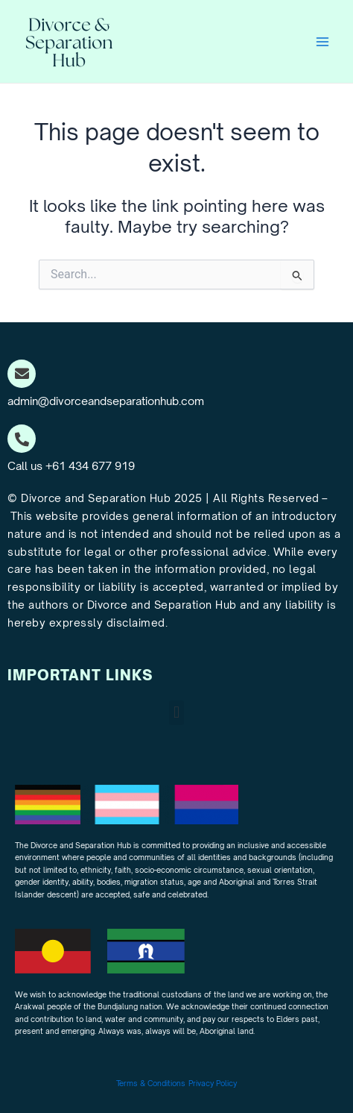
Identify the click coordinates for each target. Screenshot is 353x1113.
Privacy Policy (212, 1083)
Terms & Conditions (150, 1083)
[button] (176, 712)
